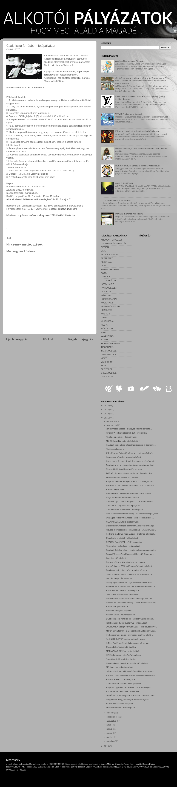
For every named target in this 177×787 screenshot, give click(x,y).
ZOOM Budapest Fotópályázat (117, 200)
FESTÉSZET (107, 258)
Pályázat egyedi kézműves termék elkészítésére (137, 131)
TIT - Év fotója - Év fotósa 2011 (120, 578)
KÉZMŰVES (106, 310)
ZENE (103, 365)
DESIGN (105, 247)
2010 (106, 746)
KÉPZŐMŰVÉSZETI (110, 306)
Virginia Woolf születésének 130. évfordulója (126, 433)
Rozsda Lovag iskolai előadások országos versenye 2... (131, 675)
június (110, 729)
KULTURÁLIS (107, 303)
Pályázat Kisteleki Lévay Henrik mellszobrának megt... (131, 550)
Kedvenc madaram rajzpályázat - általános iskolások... (131, 534)
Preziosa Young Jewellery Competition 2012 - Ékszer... (131, 485)
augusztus (112, 721)
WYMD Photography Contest (128, 114)
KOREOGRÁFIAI (109, 299)
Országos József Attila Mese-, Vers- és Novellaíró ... (130, 518)
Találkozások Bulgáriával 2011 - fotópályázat (126, 623)
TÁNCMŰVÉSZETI (109, 351)
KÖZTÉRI (105, 313)
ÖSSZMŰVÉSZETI (109, 373)
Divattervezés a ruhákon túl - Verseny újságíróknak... (130, 619)
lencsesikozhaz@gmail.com (63, 209)
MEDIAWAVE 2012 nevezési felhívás (123, 651)
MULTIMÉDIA (107, 321)
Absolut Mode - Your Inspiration (120, 614)
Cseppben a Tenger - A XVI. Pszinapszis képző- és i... (130, 461)
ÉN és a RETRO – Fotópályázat (120, 679)
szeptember (112, 717)
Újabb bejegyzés (17, 339)
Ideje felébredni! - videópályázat (120, 707)
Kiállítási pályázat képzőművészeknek (123, 655)
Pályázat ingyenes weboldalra (129, 214)
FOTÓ (17, 49)
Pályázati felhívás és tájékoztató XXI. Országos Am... (130, 481)
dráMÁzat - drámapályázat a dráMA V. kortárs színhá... (131, 695)
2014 (106, 405)
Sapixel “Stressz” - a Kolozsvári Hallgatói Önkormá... (130, 554)
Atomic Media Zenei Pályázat (119, 703)
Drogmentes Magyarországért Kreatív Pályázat (127, 699)
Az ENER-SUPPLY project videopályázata (125, 639)
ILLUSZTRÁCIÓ (108, 280)
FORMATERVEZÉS (110, 269)
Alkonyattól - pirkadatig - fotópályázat (123, 546)
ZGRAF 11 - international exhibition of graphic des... (130, 473)
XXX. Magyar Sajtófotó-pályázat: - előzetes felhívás (129, 453)
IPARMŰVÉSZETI (109, 288)
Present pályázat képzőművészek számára (125, 562)
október (110, 712)
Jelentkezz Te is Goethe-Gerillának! (122, 594)
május (110, 733)
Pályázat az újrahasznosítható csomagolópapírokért (129, 465)
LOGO (104, 317)
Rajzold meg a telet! (115, 489)
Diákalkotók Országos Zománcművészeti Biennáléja (130, 525)
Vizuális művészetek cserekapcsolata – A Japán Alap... (131, 530)
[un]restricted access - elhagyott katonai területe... (129, 429)
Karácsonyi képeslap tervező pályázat (123, 457)
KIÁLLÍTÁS (106, 295)
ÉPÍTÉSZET (106, 369)
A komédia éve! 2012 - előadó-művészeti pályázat (129, 566)
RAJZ (103, 332)
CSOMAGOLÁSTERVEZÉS (114, 243)
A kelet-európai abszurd (117, 606)
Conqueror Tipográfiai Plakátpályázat (123, 505)
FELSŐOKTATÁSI (109, 254)
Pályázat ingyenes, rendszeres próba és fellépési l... (130, 687)
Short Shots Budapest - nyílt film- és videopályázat (129, 574)
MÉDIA (104, 325)
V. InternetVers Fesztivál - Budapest (122, 691)
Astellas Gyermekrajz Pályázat (129, 61)
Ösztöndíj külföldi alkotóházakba (121, 647)
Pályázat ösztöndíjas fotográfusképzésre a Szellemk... (131, 445)
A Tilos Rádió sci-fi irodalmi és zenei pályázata (127, 643)
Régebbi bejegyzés (80, 339)
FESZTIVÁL (106, 262)
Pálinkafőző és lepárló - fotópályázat (122, 590)
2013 (106, 409)
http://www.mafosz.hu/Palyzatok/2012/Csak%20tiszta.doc (47, 215)
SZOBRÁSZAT (108, 336)
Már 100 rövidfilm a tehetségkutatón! (122, 441)
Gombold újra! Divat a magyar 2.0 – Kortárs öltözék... (130, 501)
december (111, 421)
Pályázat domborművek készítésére (122, 497)
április (110, 737)
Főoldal (48, 339)
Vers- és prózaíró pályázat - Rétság (122, 477)
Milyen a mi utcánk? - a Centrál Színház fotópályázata (130, 631)
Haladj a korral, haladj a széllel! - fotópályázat (127, 663)
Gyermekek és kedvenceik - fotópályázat (124, 509)
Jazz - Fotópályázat (124, 183)
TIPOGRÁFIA (107, 347)
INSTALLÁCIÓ (107, 284)
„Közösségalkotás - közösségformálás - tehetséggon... (131, 671)
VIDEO (104, 358)
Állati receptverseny (115, 449)
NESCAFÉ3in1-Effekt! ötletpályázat (122, 522)
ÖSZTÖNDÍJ (107, 376)
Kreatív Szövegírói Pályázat (119, 610)
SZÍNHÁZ (105, 339)
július (109, 725)
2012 (106, 413)
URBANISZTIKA (108, 354)
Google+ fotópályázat (116, 558)
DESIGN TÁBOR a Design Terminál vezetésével (137, 165)
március (110, 741)
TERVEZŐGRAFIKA (110, 343)
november (111, 425)
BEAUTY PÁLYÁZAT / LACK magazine (124, 542)
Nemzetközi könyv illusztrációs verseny (124, 469)
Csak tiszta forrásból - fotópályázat (122, 538)
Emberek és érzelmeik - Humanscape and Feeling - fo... (131, 586)
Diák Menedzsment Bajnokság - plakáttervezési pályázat (132, 513)
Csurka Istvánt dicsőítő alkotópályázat (123, 683)
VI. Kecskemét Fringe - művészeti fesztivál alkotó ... (129, 635)
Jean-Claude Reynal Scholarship (121, 659)
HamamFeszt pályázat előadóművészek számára (128, 493)
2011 (106, 418)
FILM (103, 265)
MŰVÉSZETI (107, 328)
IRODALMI (106, 291)
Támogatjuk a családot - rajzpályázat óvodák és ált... (130, 582)
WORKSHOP (107, 362)
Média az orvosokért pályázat (119, 667)
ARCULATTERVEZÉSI (111, 240)
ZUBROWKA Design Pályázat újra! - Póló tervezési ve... (131, 627)
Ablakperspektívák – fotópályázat (121, 437)
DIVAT (104, 251)
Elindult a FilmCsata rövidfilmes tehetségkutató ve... (129, 598)
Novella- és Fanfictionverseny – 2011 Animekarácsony (131, 602)
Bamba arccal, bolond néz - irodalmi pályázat (126, 570)
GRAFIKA (105, 276)
